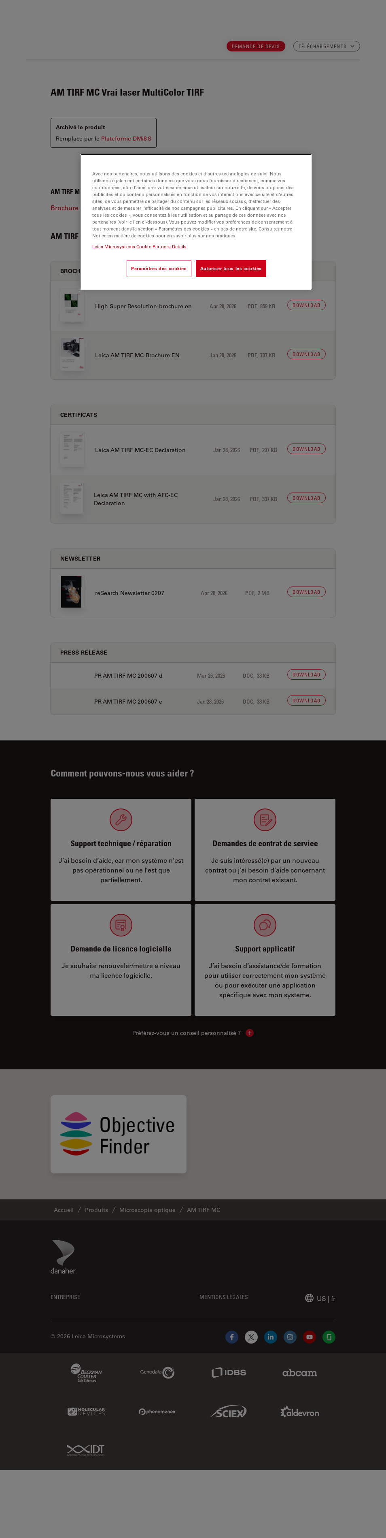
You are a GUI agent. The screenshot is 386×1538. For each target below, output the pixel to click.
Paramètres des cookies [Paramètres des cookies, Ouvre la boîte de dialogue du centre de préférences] (159, 268)
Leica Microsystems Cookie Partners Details (139, 246)
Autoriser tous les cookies (231, 268)
